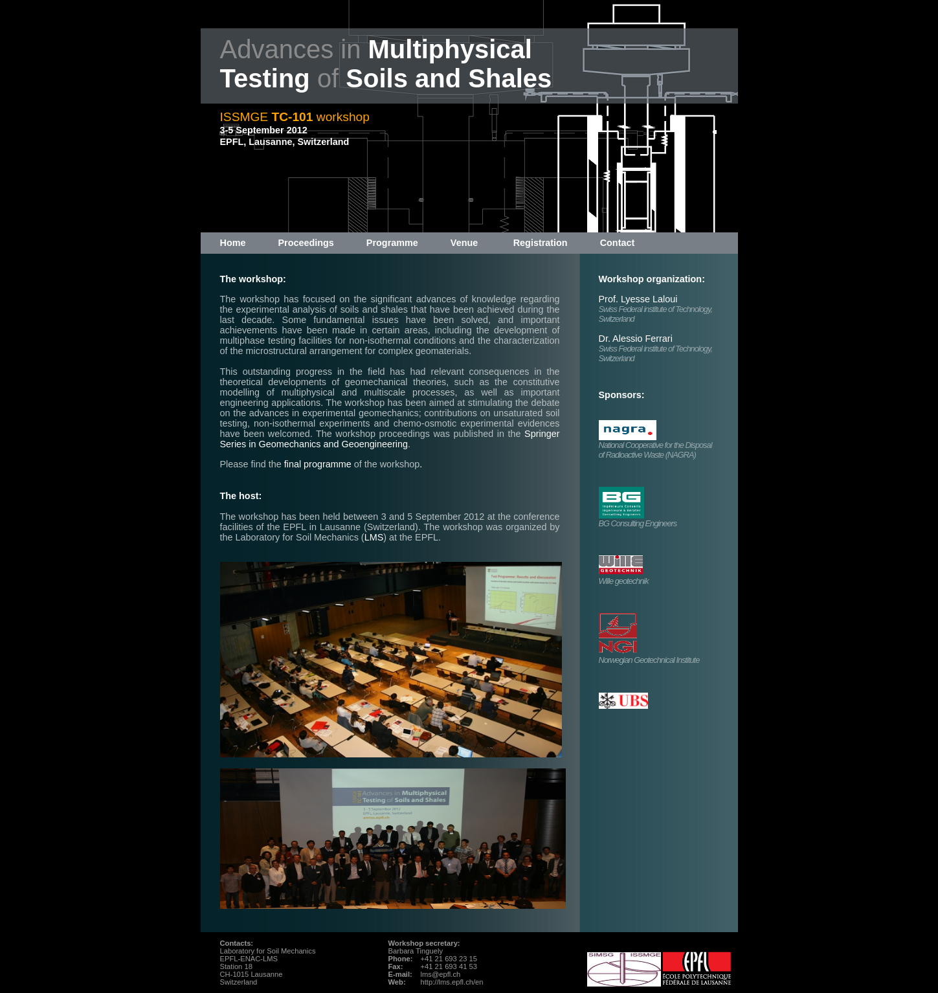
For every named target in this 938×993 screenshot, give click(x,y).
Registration (540, 243)
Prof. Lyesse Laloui (638, 299)
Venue (464, 243)
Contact (617, 243)
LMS (374, 537)
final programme (318, 464)
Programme (392, 243)
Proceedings (305, 243)
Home (233, 243)
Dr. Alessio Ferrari (636, 338)
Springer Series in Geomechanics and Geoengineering (390, 439)
